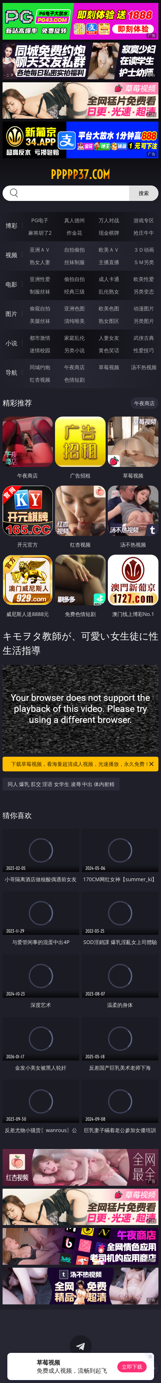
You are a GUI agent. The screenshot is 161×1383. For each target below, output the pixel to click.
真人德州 (74, 220)
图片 (11, 314)
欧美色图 (109, 308)
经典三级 (74, 291)
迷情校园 (40, 350)
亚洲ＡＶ (40, 249)
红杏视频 (40, 379)
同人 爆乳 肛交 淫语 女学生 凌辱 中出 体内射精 (61, 784)
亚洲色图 (74, 308)
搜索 (144, 193)
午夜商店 (74, 367)
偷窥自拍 (40, 308)
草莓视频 (109, 367)
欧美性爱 (143, 278)
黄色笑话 (109, 350)
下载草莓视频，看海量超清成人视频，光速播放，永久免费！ (83, 764)
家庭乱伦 (74, 337)
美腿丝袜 (40, 320)
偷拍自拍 (74, 278)
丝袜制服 (74, 262)
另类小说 (74, 350)
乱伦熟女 (109, 291)
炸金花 (74, 232)
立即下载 (132, 1366)
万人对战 (109, 220)
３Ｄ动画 (143, 249)
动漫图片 (143, 308)
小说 (11, 343)
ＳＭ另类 (143, 262)
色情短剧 (74, 379)
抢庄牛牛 (143, 232)
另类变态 (143, 291)
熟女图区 (109, 320)
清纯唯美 (74, 320)
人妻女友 (109, 337)
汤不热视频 (144, 367)
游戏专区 (143, 220)
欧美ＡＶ (109, 249)
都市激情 (40, 337)
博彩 (11, 226)
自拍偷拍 (74, 249)
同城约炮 (40, 367)
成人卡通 (109, 278)
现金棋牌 (109, 232)
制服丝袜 (40, 291)
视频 (11, 255)
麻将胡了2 (40, 232)
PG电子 (39, 220)
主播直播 (109, 262)
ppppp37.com (80, 174)
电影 (11, 284)
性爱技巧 (143, 350)
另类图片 (143, 320)
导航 (11, 372)
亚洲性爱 (40, 278)
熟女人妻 (40, 262)
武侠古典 (143, 337)
